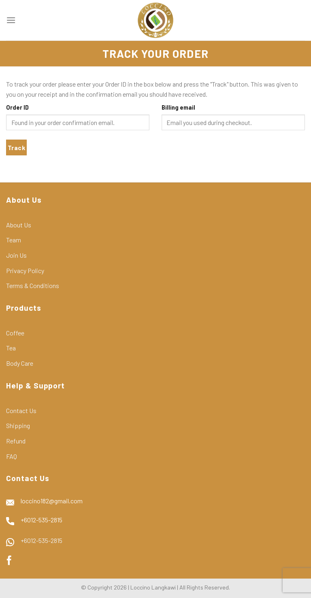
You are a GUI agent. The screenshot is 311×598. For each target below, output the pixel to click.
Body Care (19, 363)
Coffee (15, 333)
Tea (11, 348)
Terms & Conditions (32, 285)
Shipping (18, 425)
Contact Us (21, 410)
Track (16, 147)
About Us (18, 225)
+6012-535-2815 (41, 520)
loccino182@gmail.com (52, 501)
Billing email (178, 107)
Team (13, 240)
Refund (16, 441)
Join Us (16, 255)
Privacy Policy (25, 270)
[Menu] (11, 20)
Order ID (17, 107)
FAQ (11, 456)
